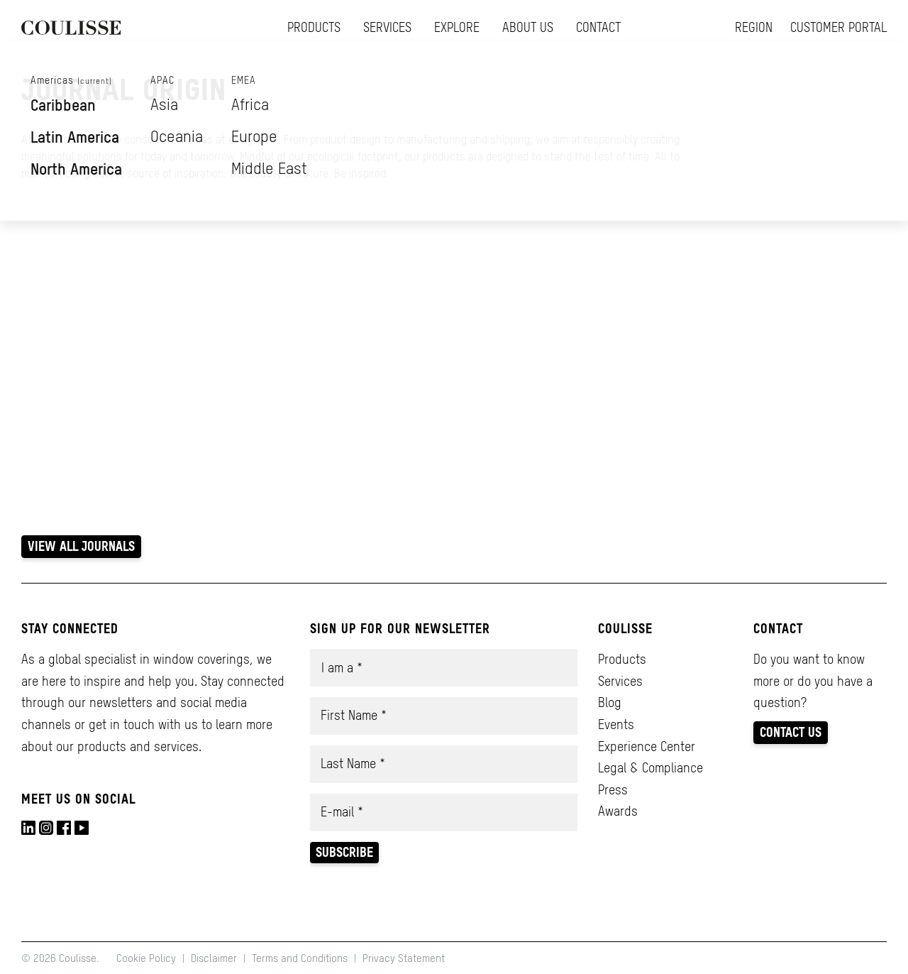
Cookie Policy (147, 958)
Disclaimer (214, 958)
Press (613, 789)
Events (616, 724)
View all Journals (81, 546)
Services (387, 27)
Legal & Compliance (650, 767)
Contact (598, 27)
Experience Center (646, 746)
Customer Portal (838, 27)
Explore (457, 27)
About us (527, 27)
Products (313, 27)
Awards (618, 811)
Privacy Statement (403, 958)
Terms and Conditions (300, 958)
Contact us (790, 732)
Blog (609, 702)
